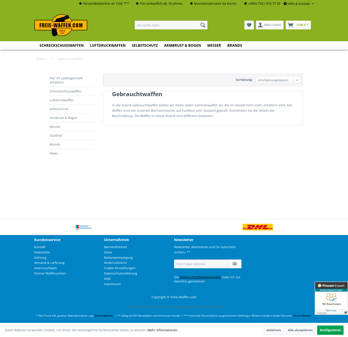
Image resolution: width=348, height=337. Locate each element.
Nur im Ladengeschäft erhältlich (66, 80)
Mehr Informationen (162, 330)
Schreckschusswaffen (65, 91)
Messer (55, 127)
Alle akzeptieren (300, 330)
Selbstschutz (59, 109)
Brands (55, 144)
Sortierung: (244, 80)
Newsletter (42, 252)
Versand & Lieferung (49, 263)
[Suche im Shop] (171, 25)
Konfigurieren (330, 330)
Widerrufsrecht (115, 263)
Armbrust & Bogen (63, 118)
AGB (107, 279)
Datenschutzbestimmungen (200, 277)
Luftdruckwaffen (62, 100)
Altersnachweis (45, 268)
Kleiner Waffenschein (50, 273)
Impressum (112, 284)
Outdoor (56, 135)
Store (108, 252)
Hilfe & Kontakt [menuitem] (297, 4)
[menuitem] (103, 3)
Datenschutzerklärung (120, 273)
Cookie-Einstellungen (119, 268)
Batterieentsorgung (118, 257)
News (54, 153)
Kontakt (39, 247)
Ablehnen (273, 330)
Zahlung (40, 257)
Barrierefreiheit (115, 247)
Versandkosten (104, 316)
